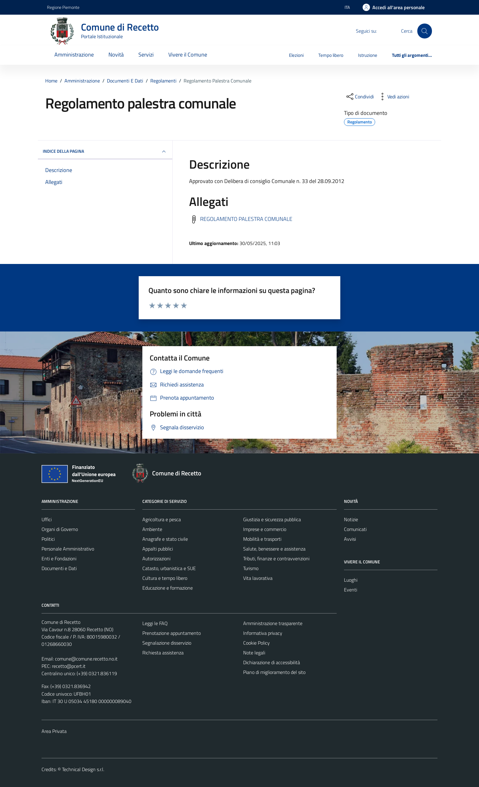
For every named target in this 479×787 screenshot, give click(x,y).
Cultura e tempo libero (164, 578)
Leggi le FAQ (155, 623)
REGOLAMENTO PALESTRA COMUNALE (246, 218)
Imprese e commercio (264, 529)
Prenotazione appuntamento (171, 633)
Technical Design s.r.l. (83, 769)
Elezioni (296, 55)
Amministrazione (74, 54)
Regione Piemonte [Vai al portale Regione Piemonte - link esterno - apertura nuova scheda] (63, 7)
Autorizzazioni (156, 558)
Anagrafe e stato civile (165, 539)
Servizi (146, 54)
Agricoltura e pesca (161, 519)
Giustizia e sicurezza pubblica (272, 519)
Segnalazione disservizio (166, 642)
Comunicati (355, 529)
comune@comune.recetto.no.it (86, 658)
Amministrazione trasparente (272, 623)
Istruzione (367, 55)
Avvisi (350, 539)
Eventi (350, 589)
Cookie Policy (256, 642)
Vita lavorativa (257, 578)
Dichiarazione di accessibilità (271, 662)
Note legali (254, 652)
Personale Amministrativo (68, 548)
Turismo (250, 568)
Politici (48, 539)
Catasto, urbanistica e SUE (169, 568)
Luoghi (350, 580)
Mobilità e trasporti (262, 539)
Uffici (47, 519)
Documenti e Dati (59, 568)
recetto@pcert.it (69, 666)
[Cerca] (424, 31)
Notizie (351, 519)
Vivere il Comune (187, 54)
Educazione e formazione (167, 587)
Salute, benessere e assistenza (274, 548)
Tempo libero (330, 55)
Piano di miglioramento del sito (274, 672)
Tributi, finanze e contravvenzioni (276, 558)
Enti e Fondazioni (59, 558)
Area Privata (54, 731)
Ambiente (152, 529)
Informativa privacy (262, 633)
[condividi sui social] (359, 96)
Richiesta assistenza (163, 652)
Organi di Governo (60, 529)
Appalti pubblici (157, 548)
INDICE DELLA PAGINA (105, 151)
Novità (116, 54)
